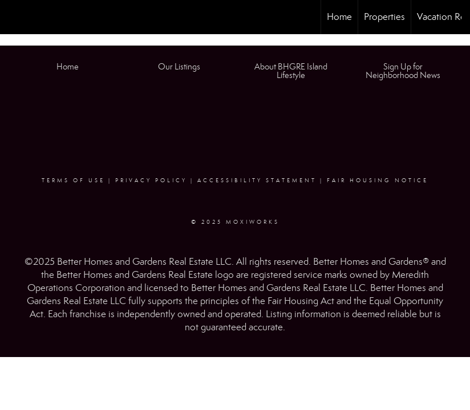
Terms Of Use (73, 180)
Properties (384, 17)
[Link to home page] (15, 17)
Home (339, 17)
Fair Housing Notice (377, 180)
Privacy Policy (151, 180)
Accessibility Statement (257, 180)
